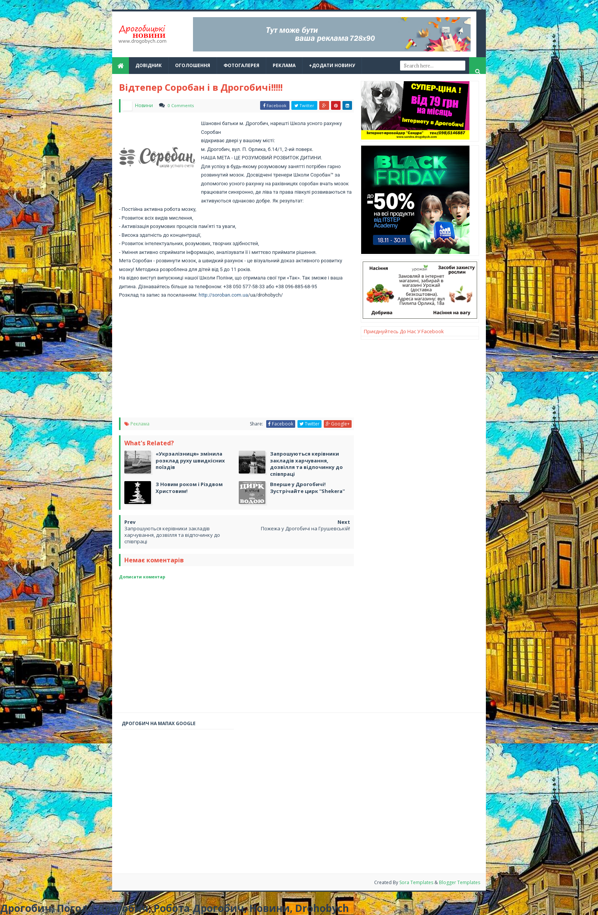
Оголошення (192, 65)
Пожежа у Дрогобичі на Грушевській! (305, 528)
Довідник (148, 65)
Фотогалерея (241, 65)
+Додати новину (332, 65)
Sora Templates (416, 882)
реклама (284, 65)
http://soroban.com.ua (223, 295)
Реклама (140, 424)
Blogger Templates (459, 882)
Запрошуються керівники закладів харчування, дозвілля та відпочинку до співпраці (172, 535)
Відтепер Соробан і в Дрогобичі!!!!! (201, 87)
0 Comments (181, 105)
